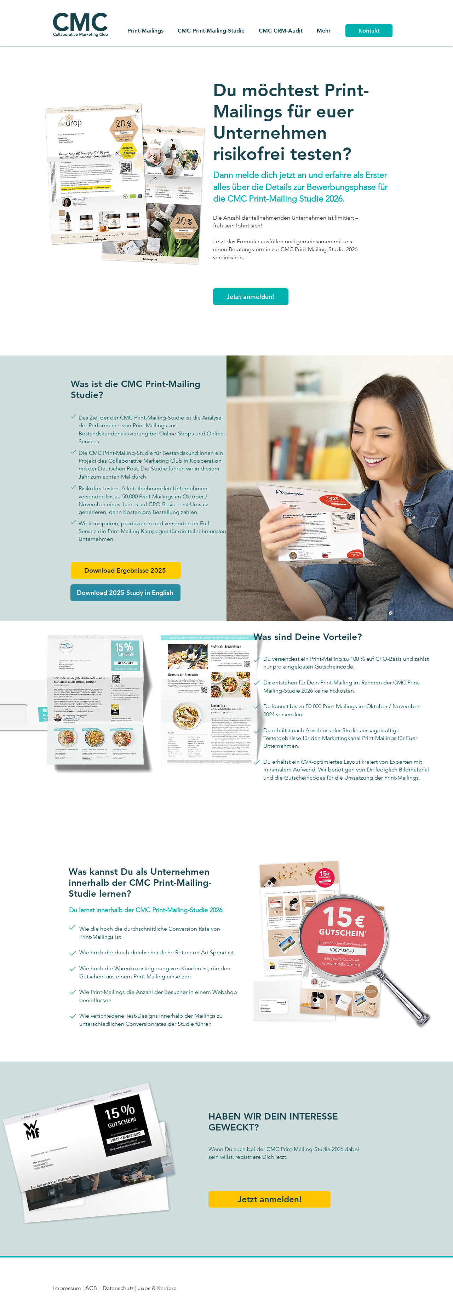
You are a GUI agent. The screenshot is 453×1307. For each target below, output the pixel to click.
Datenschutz (118, 1288)
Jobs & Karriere (157, 1288)
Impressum (67, 1288)
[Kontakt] (368, 30)
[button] (250, 296)
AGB (91, 1288)
